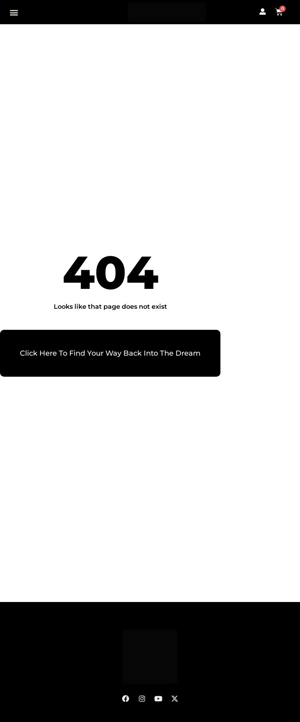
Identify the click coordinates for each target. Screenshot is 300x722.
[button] (14, 12)
